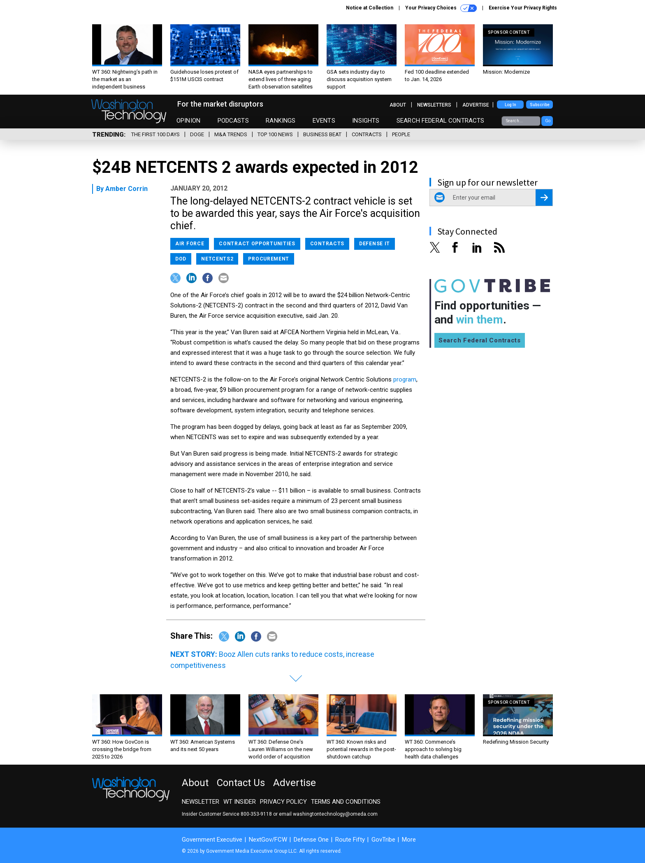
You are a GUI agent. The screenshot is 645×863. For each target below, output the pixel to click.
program (404, 379)
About (398, 105)
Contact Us (241, 783)
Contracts (367, 134)
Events (324, 120)
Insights (365, 120)
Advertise (475, 105)
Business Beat (322, 134)
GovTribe (383, 839)
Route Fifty (350, 839)
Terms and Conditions (346, 801)
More (409, 839)
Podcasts (233, 120)
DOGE (197, 134)
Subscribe (540, 104)
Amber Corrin (126, 189)
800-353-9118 (256, 814)
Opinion (188, 120)
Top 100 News (275, 134)
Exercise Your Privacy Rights (523, 8)
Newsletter (200, 801)
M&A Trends (230, 134)
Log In (510, 104)
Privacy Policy (283, 801)
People (401, 134)
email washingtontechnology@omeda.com (328, 814)
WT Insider (239, 801)
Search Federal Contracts (441, 120)
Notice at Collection (369, 8)
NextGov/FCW (268, 839)
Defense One (311, 839)
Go (547, 121)
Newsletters (434, 105)
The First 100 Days (155, 134)
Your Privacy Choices (441, 8)
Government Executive (212, 839)
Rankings (280, 120)
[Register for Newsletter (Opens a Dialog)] (544, 197)
